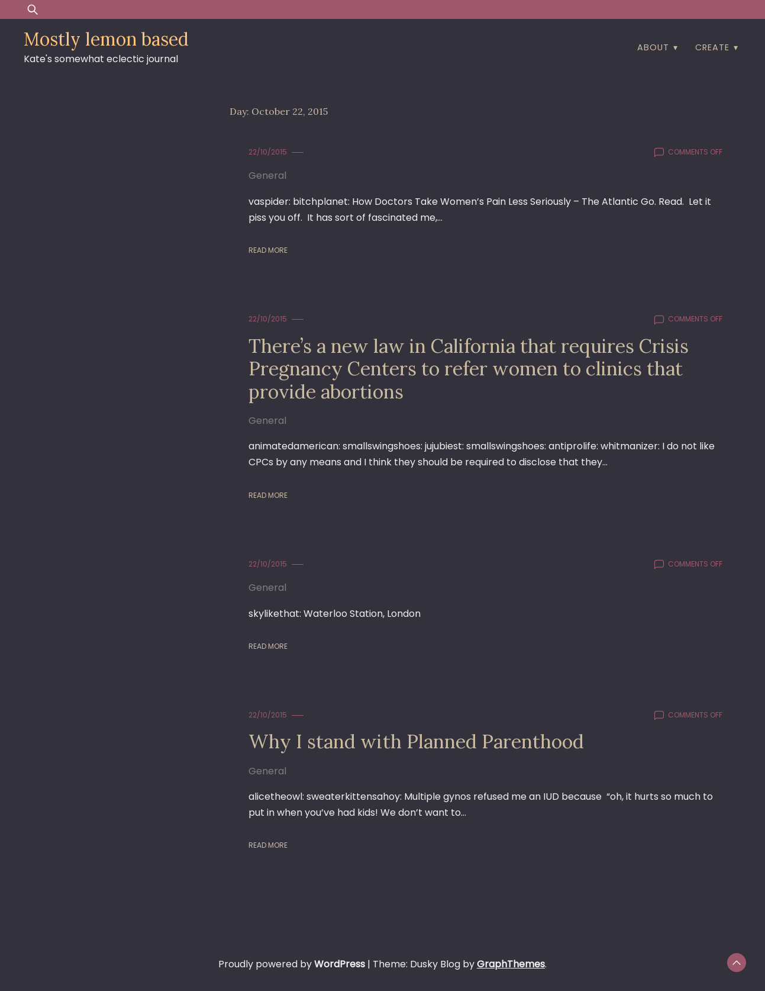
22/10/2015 (267, 152)
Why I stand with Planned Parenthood (416, 741)
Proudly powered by (292, 964)
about (653, 47)
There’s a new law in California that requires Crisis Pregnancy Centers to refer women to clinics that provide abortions (468, 369)
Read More (268, 250)
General (267, 175)
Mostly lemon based (106, 39)
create (712, 47)
